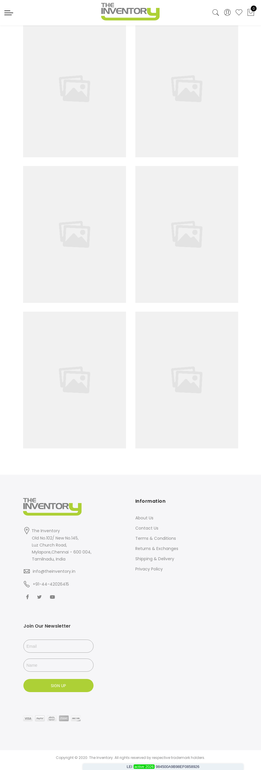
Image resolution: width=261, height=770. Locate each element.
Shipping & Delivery (154, 559)
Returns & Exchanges (156, 548)
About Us (144, 518)
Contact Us (146, 528)
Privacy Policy (149, 569)
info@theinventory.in (54, 571)
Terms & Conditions (155, 538)
